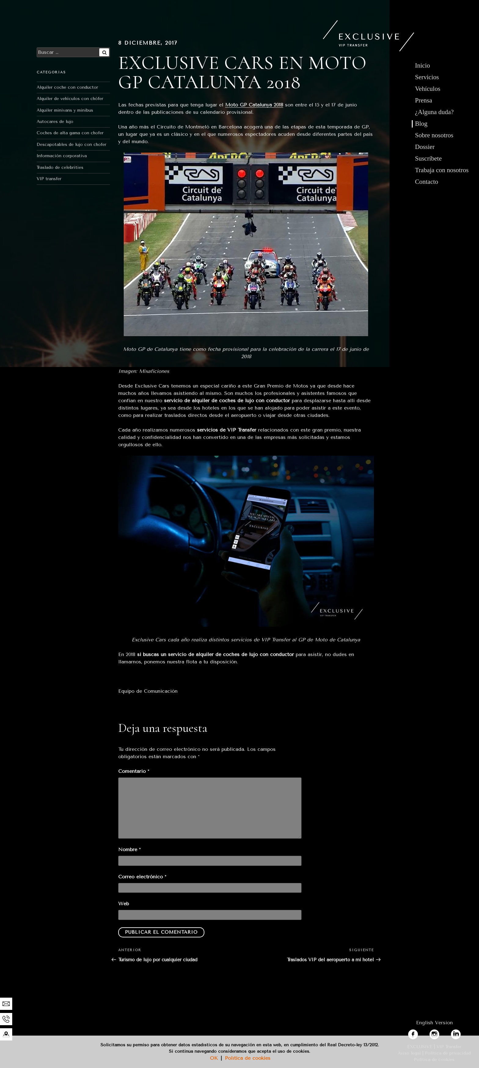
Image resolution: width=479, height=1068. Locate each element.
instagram (441, 1033)
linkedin (460, 1033)
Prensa (423, 100)
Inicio (422, 65)
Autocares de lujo (55, 121)
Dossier (425, 146)
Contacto (426, 181)
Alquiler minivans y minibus (65, 110)
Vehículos (428, 88)
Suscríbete (428, 158)
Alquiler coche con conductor (67, 87)
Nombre (129, 849)
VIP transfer (49, 178)
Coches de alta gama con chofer (70, 132)
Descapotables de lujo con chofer (71, 144)
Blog (421, 123)
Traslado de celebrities (60, 167)
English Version (434, 1022)
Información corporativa (62, 155)
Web (123, 904)
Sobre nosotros (434, 135)
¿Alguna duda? (434, 112)
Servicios (427, 77)
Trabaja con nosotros (442, 170)
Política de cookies (247, 1058)
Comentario (133, 771)
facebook (419, 1033)
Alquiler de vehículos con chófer (70, 98)
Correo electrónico (142, 877)
